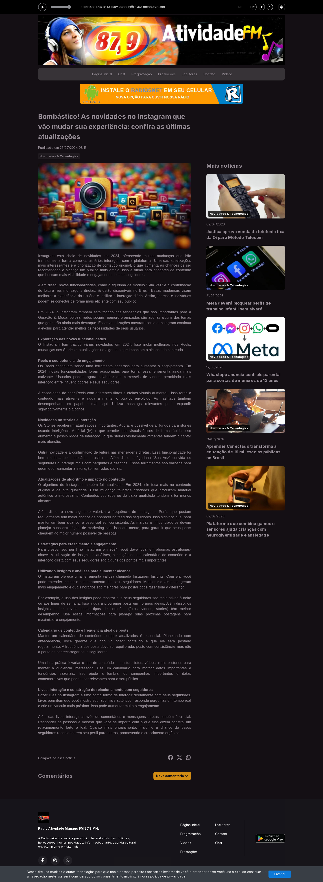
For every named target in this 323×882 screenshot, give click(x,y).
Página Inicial (102, 74)
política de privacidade (168, 876)
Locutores (189, 74)
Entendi (279, 874)
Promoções (167, 74)
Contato (209, 74)
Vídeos (227, 74)
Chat (121, 74)
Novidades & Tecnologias (59, 156)
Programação (141, 74)
